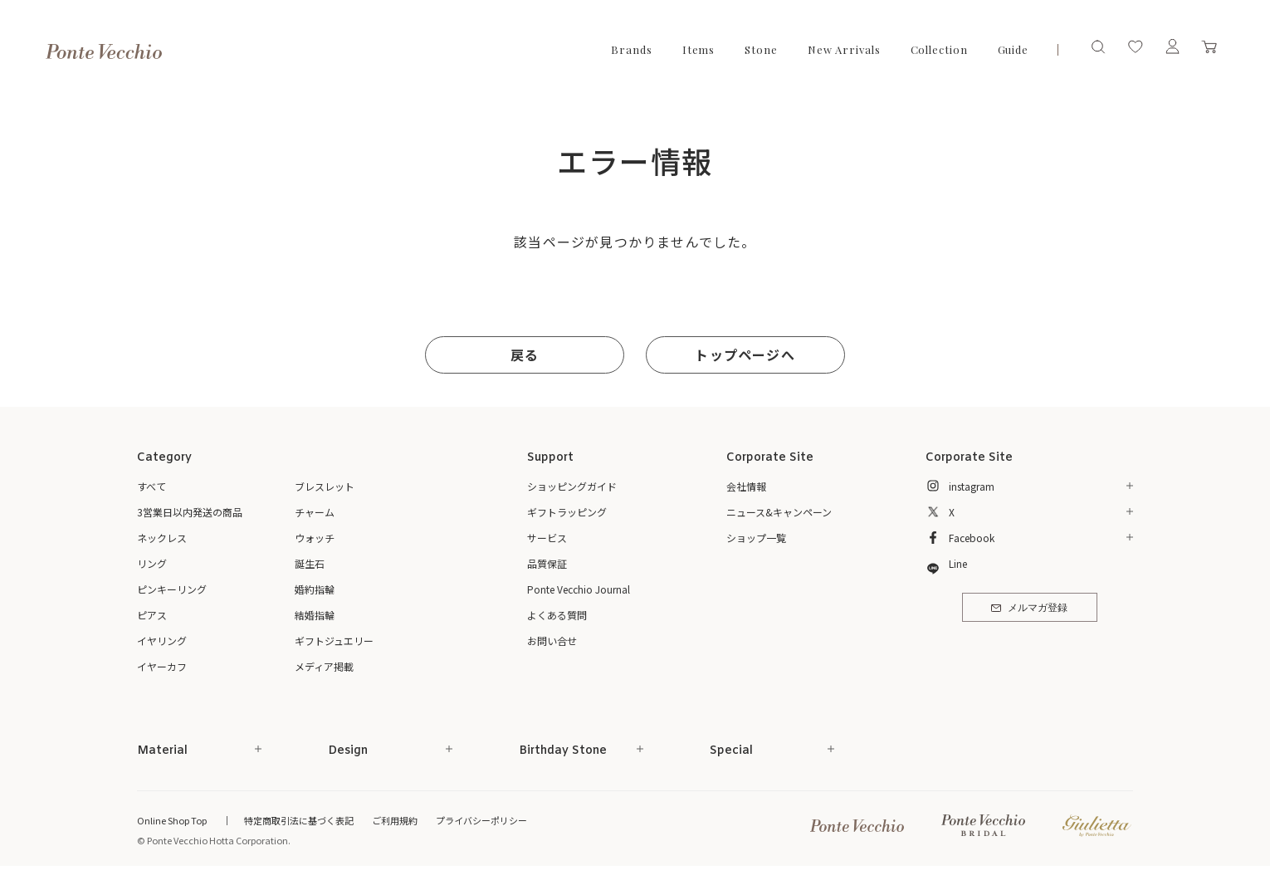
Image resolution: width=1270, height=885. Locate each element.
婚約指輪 (315, 589)
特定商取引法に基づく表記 (299, 820)
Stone (761, 49)
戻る (524, 354)
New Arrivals (844, 49)
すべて (151, 486)
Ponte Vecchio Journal (578, 589)
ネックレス (162, 538)
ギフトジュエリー (334, 640)
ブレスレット (324, 486)
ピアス (152, 615)
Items (699, 49)
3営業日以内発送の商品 (189, 512)
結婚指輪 (315, 615)
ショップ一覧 (756, 538)
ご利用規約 (395, 820)
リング (152, 563)
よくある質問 (557, 615)
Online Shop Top (172, 820)
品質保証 (547, 563)
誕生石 (310, 563)
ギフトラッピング (567, 512)
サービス (547, 538)
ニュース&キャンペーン (779, 512)
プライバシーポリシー (481, 820)
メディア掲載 (324, 666)
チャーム (315, 512)
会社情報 (746, 486)
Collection (939, 49)
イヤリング (162, 640)
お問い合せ (552, 640)
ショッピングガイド (572, 486)
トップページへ (744, 354)
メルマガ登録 (1029, 608)
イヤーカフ (162, 666)
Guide (1013, 49)
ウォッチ (315, 538)
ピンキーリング (172, 589)
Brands (631, 49)
